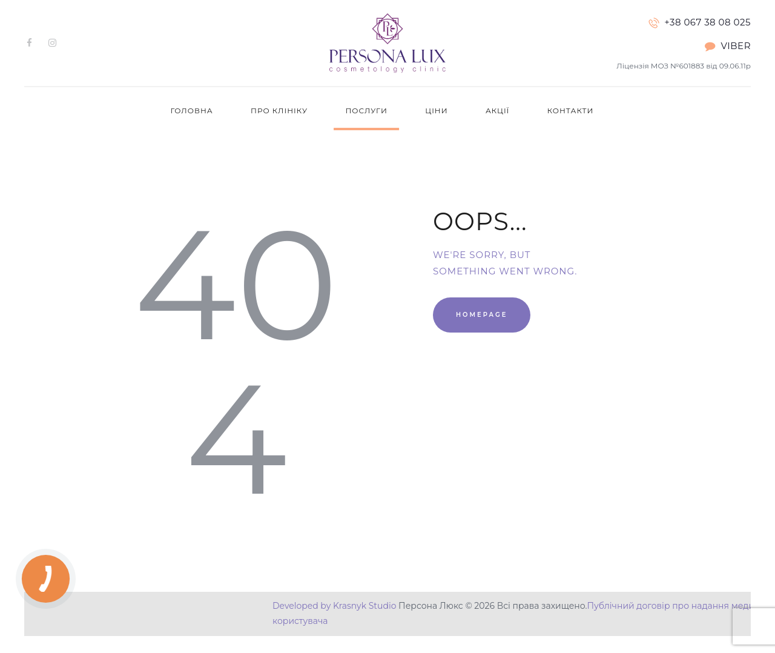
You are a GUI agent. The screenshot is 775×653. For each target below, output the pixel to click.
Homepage (481, 315)
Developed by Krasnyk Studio (334, 605)
